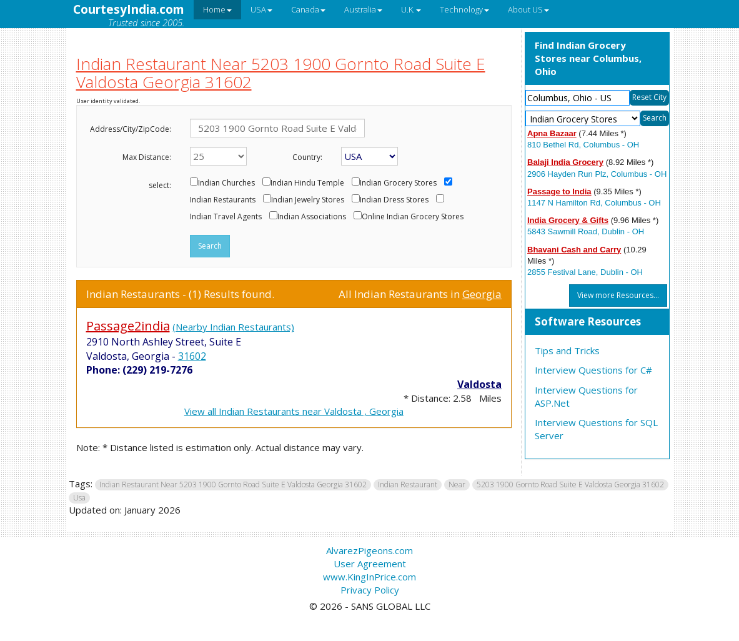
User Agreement (370, 563)
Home (217, 9)
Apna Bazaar (552, 133)
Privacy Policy (369, 590)
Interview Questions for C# (593, 370)
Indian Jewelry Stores (307, 200)
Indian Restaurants (222, 200)
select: (160, 185)
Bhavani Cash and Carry (574, 249)
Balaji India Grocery (565, 162)
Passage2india (128, 325)
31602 (192, 356)
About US (528, 9)
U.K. (411, 9)
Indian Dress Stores (394, 200)
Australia (363, 9)
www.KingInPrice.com (369, 576)
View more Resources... (618, 295)
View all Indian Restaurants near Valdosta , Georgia (294, 411)
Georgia (482, 294)
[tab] (597, 322)
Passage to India (559, 191)
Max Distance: (146, 157)
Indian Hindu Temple (307, 183)
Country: (307, 157)
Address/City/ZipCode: (130, 129)
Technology (464, 9)
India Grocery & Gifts (567, 220)
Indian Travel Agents (226, 217)
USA (261, 9)
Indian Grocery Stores (398, 183)
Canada (308, 9)
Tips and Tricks (567, 350)
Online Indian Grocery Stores (413, 217)
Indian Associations (311, 217)
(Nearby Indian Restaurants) (233, 326)
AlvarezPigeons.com (369, 550)
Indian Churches (226, 183)
